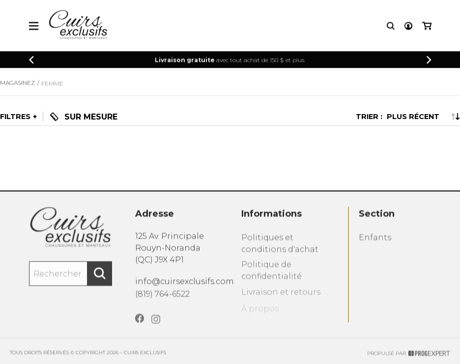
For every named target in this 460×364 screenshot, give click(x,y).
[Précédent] (31, 61)
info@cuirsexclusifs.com (184, 288)
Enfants (375, 248)
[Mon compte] (408, 27)
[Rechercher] (99, 282)
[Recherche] (391, 27)
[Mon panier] (426, 27)
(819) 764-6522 (162, 302)
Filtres (15, 116)
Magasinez (17, 89)
